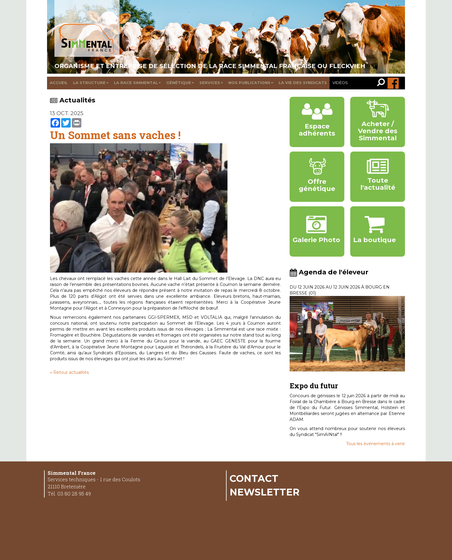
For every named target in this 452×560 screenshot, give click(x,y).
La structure (91, 82)
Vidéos (340, 82)
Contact (254, 478)
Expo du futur (314, 385)
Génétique (180, 82)
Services (211, 82)
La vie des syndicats (303, 82)
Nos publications (250, 82)
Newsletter (265, 492)
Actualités (72, 100)
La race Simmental (137, 82)
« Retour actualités (69, 372)
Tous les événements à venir (375, 443)
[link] (382, 83)
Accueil (59, 82)
